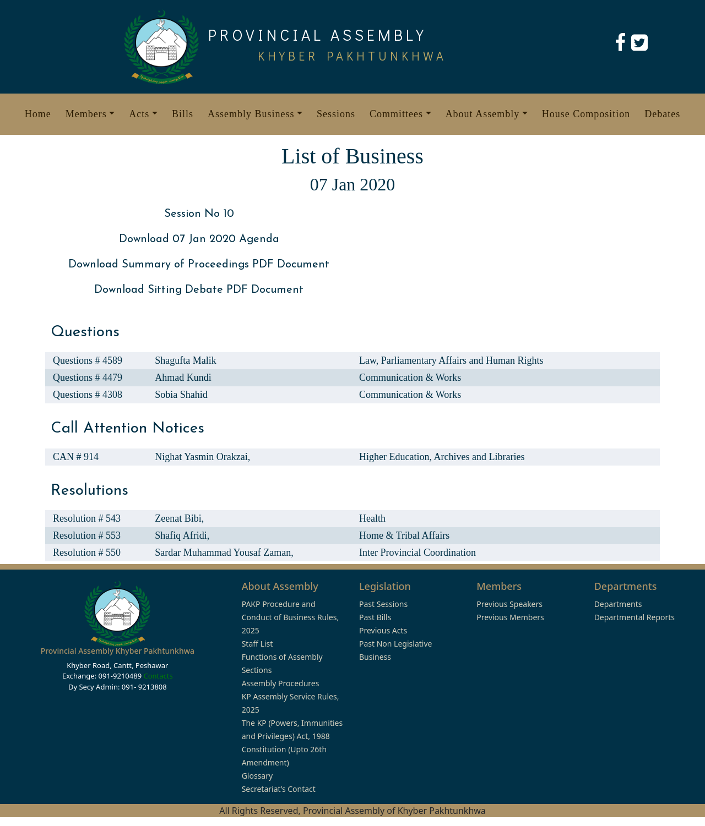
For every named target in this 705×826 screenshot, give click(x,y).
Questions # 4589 (87, 360)
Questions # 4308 (87, 394)
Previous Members (510, 617)
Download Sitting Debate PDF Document (198, 290)
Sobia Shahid (181, 394)
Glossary (257, 775)
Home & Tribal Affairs (404, 535)
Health (372, 518)
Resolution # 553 (87, 535)
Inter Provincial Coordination (417, 552)
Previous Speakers (509, 604)
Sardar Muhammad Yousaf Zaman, (224, 552)
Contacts (157, 676)
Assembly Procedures (280, 683)
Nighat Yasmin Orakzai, (202, 456)
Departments (618, 604)
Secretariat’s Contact (279, 789)
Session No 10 (199, 214)
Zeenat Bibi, (179, 518)
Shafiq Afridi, (182, 535)
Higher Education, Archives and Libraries (441, 456)
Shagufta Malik (185, 360)
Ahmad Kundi (183, 377)
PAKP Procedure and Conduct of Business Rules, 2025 (290, 617)
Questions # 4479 (87, 377)
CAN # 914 (76, 456)
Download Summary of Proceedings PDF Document (198, 264)
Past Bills (375, 617)
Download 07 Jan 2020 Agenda (199, 239)
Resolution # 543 (87, 518)
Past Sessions (383, 604)
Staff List (257, 643)
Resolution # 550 (87, 552)
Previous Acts (383, 630)
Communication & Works (410, 377)
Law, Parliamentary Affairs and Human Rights (451, 360)
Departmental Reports (634, 617)
